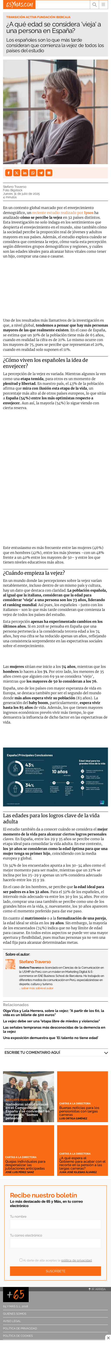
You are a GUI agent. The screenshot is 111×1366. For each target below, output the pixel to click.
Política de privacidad (20, 1328)
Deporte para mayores (24, 1100)
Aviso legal (12, 1321)
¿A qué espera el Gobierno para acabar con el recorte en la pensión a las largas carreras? (82, 1163)
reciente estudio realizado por (62, 212)
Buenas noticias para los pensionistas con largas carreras (79, 1111)
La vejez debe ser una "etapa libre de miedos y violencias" (51, 1021)
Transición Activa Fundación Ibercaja (38, 17)
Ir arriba (97, 1289)
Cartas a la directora (75, 1103)
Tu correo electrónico (26, 1235)
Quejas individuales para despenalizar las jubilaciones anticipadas (25, 1164)
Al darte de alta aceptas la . (56, 1260)
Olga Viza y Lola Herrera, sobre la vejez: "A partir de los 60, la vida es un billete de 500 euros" (53, 1013)
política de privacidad (76, 1260)
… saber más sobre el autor (36, 988)
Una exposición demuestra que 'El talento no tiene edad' (50, 1038)
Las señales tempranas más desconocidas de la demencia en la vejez (54, 1029)
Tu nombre (18, 1217)
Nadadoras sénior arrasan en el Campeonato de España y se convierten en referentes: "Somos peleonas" (28, 1111)
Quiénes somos (14, 1313)
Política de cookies (18, 1335)
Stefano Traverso (14, 186)
